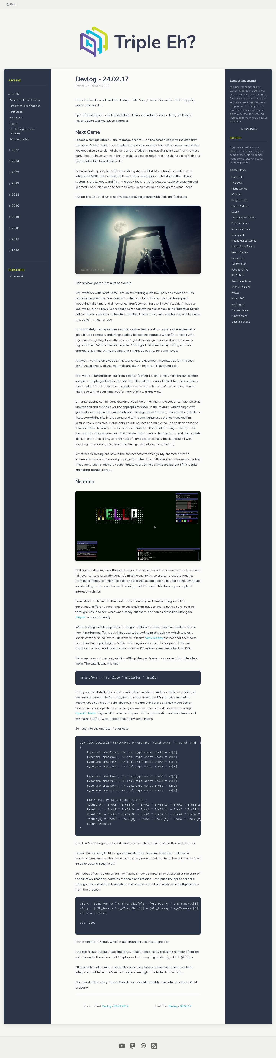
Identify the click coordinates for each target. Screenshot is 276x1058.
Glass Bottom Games (243, 217)
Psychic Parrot (239, 270)
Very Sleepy (154, 638)
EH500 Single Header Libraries (22, 131)
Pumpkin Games (240, 310)
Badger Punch (239, 200)
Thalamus (237, 183)
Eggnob (14, 123)
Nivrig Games (239, 188)
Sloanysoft (237, 235)
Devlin (235, 212)
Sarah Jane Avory (241, 281)
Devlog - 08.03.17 (180, 1006)
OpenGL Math (85, 713)
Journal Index (248, 129)
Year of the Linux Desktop (25, 100)
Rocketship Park (240, 229)
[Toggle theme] (11, 4)
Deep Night (238, 258)
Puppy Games (239, 316)
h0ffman (236, 194)
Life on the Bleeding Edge (25, 106)
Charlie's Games (241, 287)
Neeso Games (239, 252)
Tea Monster (238, 264)
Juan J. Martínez (240, 206)
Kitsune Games (240, 223)
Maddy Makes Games (243, 241)
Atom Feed (16, 276)
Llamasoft (237, 177)
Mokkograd (238, 304)
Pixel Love (16, 117)
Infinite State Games (243, 246)
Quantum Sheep (240, 321)
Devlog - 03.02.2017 (115, 1006)
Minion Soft (238, 298)
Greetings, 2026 (19, 139)
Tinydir (80, 617)
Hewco (235, 293)
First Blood (16, 112)
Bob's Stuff (237, 275)
